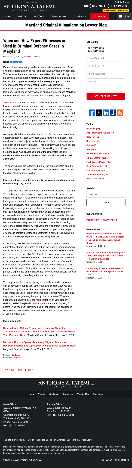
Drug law (92, 141)
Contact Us (99, 16)
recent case (11, 102)
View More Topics (95, 179)
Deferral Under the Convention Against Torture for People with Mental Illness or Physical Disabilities (105, 255)
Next (30, 369)
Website (22, 16)
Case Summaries (97, 166)
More (126, 16)
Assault (92, 149)
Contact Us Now (106, 96)
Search (105, 202)
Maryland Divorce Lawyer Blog (101, 220)
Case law (93, 137)
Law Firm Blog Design (114, 460)
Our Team (39, 16)
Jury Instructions (97, 174)
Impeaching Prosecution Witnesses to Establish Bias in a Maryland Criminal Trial (105, 271)
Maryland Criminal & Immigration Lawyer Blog (31, 6)
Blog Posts (98, 394)
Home (7, 16)
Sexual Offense (96, 158)
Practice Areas (59, 16)
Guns (91, 145)
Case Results (80, 16)
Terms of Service (78, 440)
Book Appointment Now (116, 10)
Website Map (83, 394)
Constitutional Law (97, 170)
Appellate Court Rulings (100, 133)
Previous (9, 369)
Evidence (16, 355)
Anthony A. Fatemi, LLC (32, 460)
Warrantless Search (98, 154)
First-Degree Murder (98, 162)
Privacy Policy (59, 440)
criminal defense (39, 303)
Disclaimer (54, 394)
